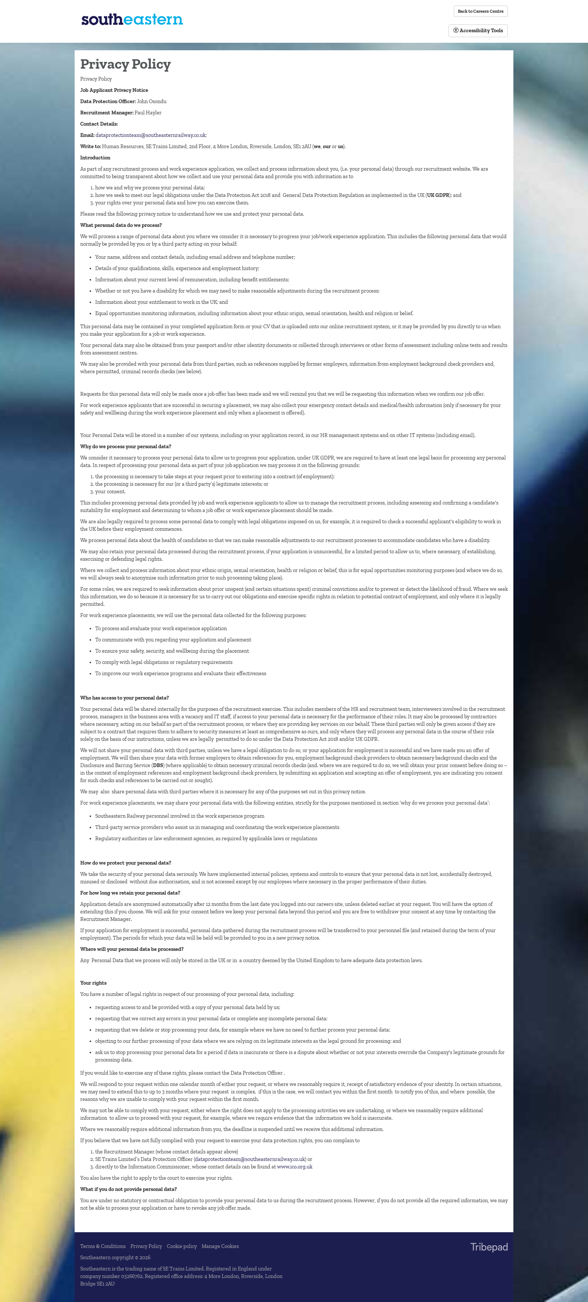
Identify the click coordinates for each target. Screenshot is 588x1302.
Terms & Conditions (103, 1246)
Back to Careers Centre (481, 11)
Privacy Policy (146, 1246)
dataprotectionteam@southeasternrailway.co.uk (151, 135)
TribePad (489, 1248)
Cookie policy (182, 1246)
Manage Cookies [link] (220, 1246)
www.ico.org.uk (294, 1167)
